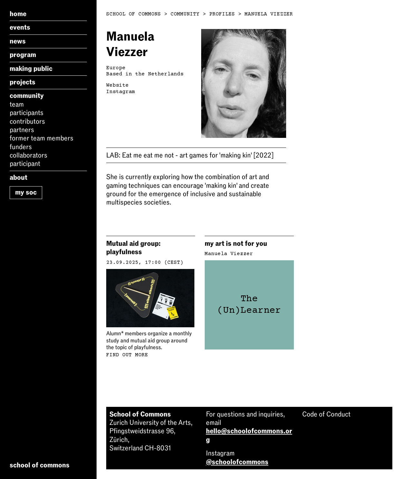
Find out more (127, 355)
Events (20, 27)
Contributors (27, 121)
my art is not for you (236, 243)
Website (117, 85)
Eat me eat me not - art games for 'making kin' (190, 155)
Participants (26, 112)
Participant (25, 163)
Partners (22, 129)
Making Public (31, 68)
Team (17, 104)
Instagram (120, 92)
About (18, 177)
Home (18, 13)
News (18, 41)
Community (27, 95)
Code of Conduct (326, 414)
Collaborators (28, 155)
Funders (21, 146)
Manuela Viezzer (269, 14)
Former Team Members (41, 138)
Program (23, 54)
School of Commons (133, 14)
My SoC (26, 192)
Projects (22, 82)
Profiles (222, 14)
